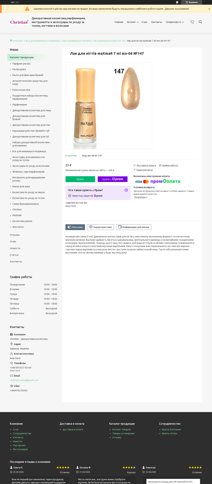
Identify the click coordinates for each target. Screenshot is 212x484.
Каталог (131, 22)
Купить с (112, 179)
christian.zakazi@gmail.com (24, 380)
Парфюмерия (19, 104)
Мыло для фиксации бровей (27, 75)
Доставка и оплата (73, 429)
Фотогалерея (20, 449)
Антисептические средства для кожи (30, 82)
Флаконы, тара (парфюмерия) (28, 171)
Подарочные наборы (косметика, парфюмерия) (30, 97)
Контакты (156, 22)
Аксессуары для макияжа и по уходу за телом (28, 159)
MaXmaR (16, 215)
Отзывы (15, 234)
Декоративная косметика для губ (30, 136)
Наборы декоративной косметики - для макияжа (31, 144)
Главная (119, 22)
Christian (17, 209)
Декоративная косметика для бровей (28, 118)
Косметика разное (22, 221)
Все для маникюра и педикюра (42, 40)
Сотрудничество (22, 433)
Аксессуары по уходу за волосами (30, 166)
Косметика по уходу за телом (28, 198)
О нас (144, 22)
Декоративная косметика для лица (31, 110)
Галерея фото (173, 22)
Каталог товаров (121, 429)
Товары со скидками (123, 433)
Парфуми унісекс (21, 63)
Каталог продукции (22, 57)
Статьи (14, 254)
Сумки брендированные (25, 204)
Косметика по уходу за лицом (28, 192)
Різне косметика (21, 90)
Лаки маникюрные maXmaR (76, 40)
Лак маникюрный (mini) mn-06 (109, 40)
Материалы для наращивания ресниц (28, 179)
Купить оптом (169, 433)
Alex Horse (18, 227)
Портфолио (19, 445)
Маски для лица (21, 186)
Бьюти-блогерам (171, 429)
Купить (80, 179)
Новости (15, 248)
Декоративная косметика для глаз (31, 125)
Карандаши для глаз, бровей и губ (30, 130)
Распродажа (19, 69)
